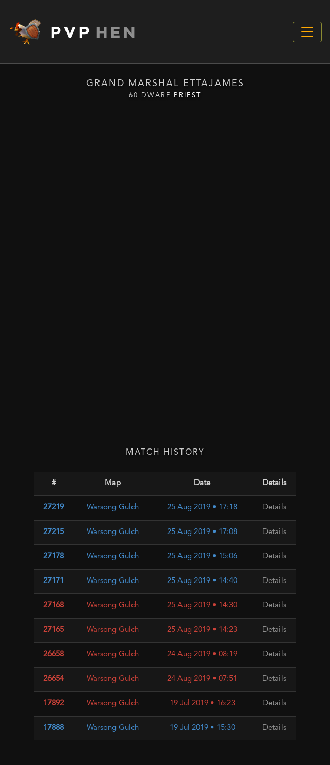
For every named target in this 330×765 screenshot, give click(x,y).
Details (274, 507)
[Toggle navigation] (307, 32)
